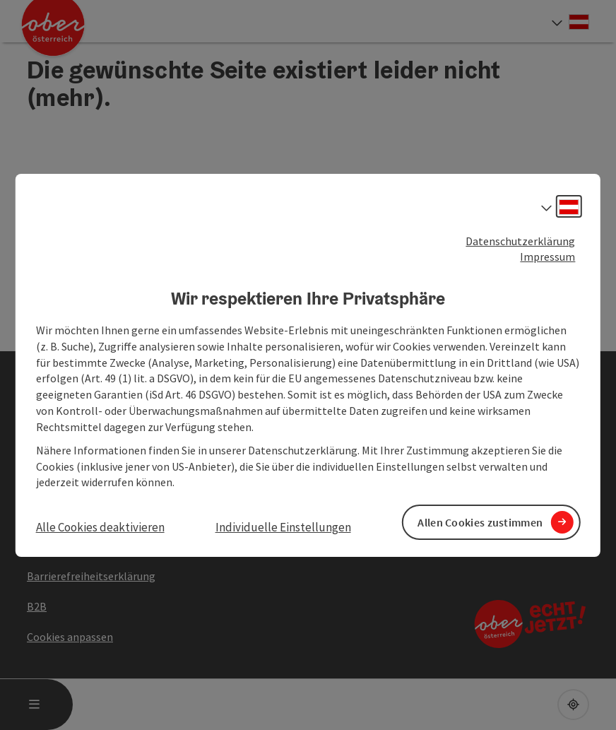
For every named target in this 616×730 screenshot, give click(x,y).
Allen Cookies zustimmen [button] (480, 521)
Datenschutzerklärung (520, 240)
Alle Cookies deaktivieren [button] (100, 527)
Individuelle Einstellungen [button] (283, 527)
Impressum (547, 256)
